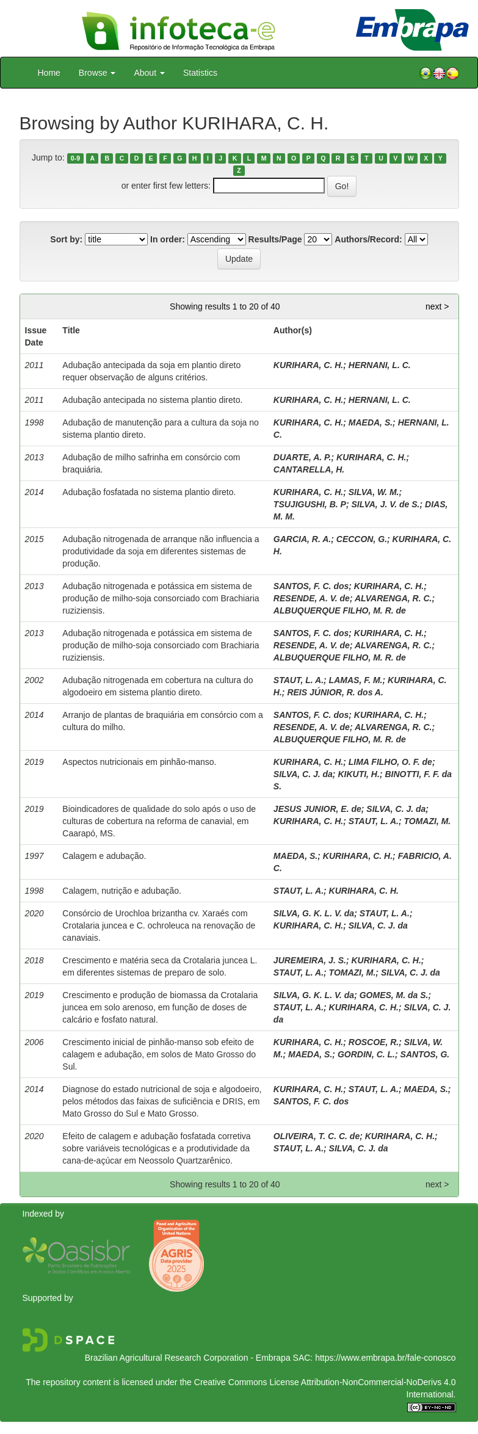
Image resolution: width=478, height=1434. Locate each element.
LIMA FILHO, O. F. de (390, 762)
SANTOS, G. (425, 1054)
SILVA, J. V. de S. (385, 504)
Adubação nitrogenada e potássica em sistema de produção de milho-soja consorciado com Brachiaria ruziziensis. (160, 598)
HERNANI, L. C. (380, 365)
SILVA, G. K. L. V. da (313, 913)
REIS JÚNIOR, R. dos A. (335, 692)
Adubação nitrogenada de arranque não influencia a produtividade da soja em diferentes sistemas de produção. (160, 551)
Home (49, 73)
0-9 (75, 158)
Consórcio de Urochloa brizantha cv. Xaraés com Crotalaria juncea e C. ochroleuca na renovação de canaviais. (158, 925)
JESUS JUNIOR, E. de (317, 809)
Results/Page (275, 239)
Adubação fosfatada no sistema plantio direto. (149, 492)
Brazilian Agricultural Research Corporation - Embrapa (188, 1358)
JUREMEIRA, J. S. (309, 960)
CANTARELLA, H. (308, 469)
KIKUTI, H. (358, 774)
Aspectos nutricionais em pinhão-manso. (139, 762)
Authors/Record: (368, 239)
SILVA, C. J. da (303, 774)
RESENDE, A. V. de (311, 598)
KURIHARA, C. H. (308, 365)
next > (437, 306)
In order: (167, 239)
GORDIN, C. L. (366, 1054)
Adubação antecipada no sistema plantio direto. (152, 400)
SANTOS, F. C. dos (311, 586)
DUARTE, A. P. (302, 457)
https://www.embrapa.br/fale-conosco (385, 1358)
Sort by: (66, 239)
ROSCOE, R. (374, 1042)
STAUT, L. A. (298, 680)
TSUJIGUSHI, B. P (309, 504)
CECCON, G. (361, 539)
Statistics (200, 73)
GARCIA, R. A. (302, 539)
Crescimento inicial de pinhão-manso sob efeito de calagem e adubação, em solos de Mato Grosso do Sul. (159, 1054)
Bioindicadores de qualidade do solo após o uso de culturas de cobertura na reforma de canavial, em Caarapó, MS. (159, 821)
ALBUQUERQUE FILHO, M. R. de (339, 610)
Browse (97, 73)
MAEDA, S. (371, 422)
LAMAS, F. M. (356, 680)
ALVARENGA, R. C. (393, 598)
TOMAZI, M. (427, 821)
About (149, 73)
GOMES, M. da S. (394, 995)
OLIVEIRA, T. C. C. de (316, 1136)
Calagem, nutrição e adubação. (121, 891)
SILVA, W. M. (374, 492)
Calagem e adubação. (104, 856)
